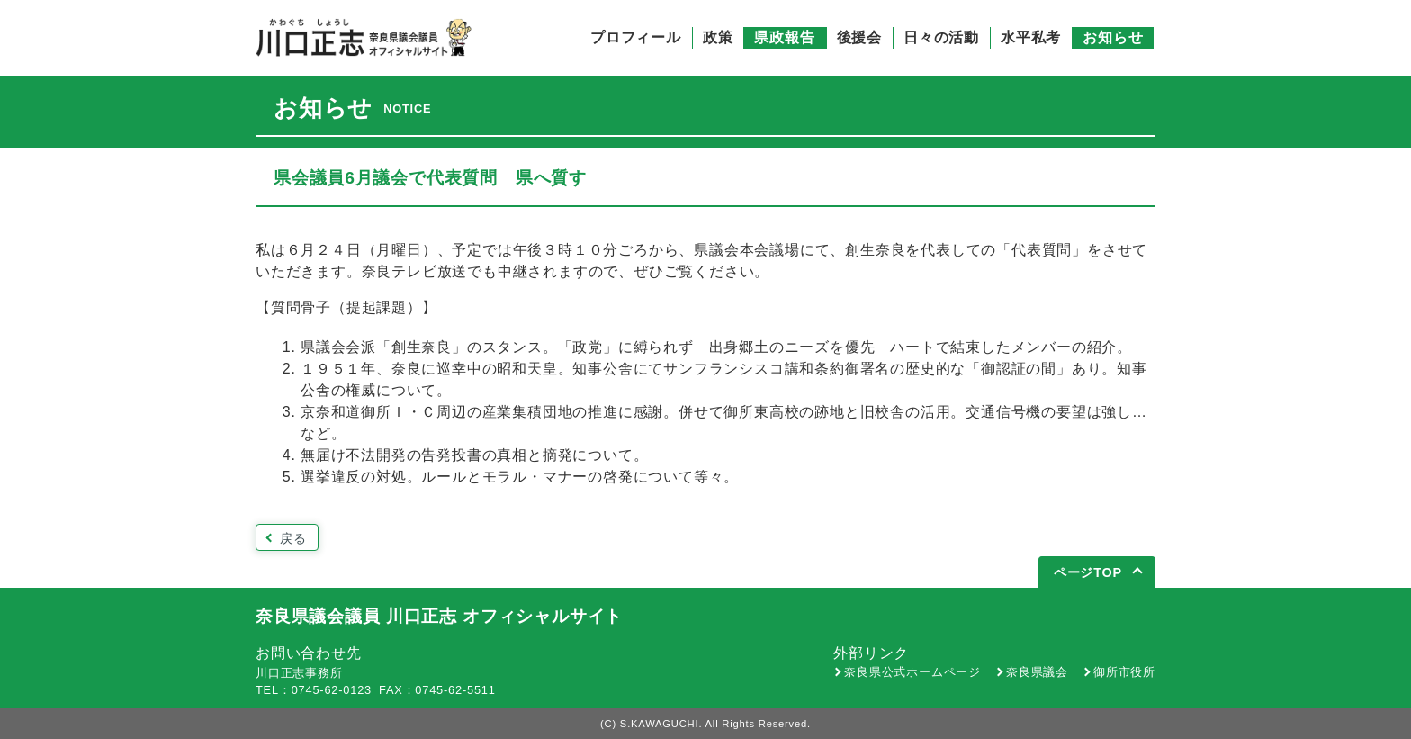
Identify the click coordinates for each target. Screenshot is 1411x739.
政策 (718, 37)
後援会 (859, 37)
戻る (293, 538)
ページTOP (1088, 572)
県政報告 (784, 37)
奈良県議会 (1037, 672)
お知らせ (1113, 37)
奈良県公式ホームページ (912, 672)
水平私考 (1031, 37)
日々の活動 (941, 37)
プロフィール (635, 37)
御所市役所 (1124, 672)
